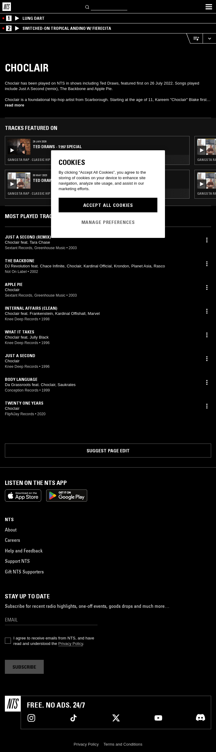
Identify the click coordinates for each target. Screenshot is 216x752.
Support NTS (17, 561)
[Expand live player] (209, 38)
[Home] (6, 6)
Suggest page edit (108, 450)
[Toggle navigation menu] (209, 7)
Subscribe (24, 667)
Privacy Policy (70, 643)
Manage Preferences (108, 222)
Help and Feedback (24, 551)
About (10, 530)
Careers (12, 540)
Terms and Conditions (123, 744)
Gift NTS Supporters (24, 572)
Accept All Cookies (108, 205)
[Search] (87, 6)
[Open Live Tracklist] (194, 38)
